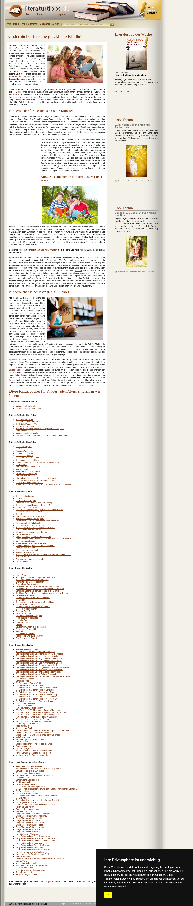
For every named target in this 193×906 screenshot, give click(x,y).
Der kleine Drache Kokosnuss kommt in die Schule (37, 591)
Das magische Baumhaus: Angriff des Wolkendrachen (39, 658)
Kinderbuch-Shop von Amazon (42, 250)
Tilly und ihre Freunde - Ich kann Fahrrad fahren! (36, 478)
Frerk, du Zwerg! (23, 611)
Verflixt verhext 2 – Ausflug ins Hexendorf (33, 753)
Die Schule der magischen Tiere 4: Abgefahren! (36, 692)
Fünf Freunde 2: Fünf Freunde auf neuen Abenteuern (38, 710)
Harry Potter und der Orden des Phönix (32, 845)
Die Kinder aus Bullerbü (26, 604)
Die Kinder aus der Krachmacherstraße (33, 607)
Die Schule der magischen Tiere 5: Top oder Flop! (37, 694)
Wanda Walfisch (22, 557)
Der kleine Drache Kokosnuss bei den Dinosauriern (37, 586)
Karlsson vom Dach (24, 728)
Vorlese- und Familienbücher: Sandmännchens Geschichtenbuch (43, 554)
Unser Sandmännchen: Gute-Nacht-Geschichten (36, 480)
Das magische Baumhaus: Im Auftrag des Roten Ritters (39, 670)
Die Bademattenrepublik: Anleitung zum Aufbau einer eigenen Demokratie (47, 789)
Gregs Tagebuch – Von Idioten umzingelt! (33, 814)
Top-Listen (13, 24)
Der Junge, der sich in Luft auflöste (30, 771)
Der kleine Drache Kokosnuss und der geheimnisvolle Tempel (42, 593)
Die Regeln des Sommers (27, 609)
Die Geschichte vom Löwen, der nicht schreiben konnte (39, 509)
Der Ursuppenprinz (24, 782)
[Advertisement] (46, 31)
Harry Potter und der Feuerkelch (29, 843)
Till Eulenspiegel (23, 748)
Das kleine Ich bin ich (25, 496)
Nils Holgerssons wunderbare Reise (31, 543)
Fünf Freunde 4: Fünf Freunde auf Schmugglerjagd (37, 715)
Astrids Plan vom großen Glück (29, 766)
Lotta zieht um (22, 622)
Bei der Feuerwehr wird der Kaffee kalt (32, 580)
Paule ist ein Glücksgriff (26, 629)
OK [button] (108, 894)
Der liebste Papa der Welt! (27, 424)
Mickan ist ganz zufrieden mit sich (30, 739)
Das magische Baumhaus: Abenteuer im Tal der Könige (39, 654)
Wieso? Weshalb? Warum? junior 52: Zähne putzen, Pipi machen (43, 485)
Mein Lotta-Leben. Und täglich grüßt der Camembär (38, 735)
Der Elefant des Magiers (26, 500)
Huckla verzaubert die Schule (28, 530)
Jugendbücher (74, 385)
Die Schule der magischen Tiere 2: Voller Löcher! (36, 688)
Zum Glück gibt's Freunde (27, 638)
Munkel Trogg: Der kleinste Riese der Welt (34, 744)
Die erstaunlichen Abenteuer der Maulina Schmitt (36, 796)
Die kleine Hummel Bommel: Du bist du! (33, 505)
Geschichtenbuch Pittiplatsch (28, 523)
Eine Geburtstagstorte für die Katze (31, 516)
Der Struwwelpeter (24, 446)
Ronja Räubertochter (25, 872)
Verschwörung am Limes (26, 874)
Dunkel (19, 514)
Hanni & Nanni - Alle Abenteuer (29, 834)
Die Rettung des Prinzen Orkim (29, 683)
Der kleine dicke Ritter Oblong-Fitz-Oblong (34, 503)
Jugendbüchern (53, 881)
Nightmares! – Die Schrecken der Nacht (33, 865)
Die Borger (20, 600)
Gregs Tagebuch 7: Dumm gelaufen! (31, 827)
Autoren (45, 24)
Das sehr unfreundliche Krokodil (29, 422)
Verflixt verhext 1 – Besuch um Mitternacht (34, 751)
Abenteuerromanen (17, 76)
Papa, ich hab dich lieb (25, 548)
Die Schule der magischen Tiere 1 (30, 685)
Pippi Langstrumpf (23, 746)
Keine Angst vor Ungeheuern (28, 467)
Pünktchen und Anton (25, 868)
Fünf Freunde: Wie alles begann (29, 708)
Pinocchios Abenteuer (25, 552)
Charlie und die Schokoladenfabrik (31, 582)
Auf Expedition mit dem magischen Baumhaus (36, 577)
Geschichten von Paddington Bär (30, 525)
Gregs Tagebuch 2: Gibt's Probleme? (31, 816)
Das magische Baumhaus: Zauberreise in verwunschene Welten (43, 676)
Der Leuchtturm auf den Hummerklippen (33, 598)
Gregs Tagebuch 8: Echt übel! (28, 829)
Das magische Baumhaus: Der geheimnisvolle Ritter (38, 665)
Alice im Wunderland (24, 451)
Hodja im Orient (22, 620)
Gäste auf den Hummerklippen (29, 616)
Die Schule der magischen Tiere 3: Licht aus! (35, 690)
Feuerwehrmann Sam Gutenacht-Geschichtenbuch (37, 521)
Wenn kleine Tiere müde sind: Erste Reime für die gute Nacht (42, 435)
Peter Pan (20, 631)
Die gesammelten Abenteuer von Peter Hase (35, 602)
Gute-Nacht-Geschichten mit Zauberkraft (135, 181)
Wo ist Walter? (22, 561)
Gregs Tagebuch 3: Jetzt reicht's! (30, 818)
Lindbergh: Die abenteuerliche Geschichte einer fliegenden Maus (43, 539)
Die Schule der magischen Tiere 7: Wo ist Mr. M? (36, 699)
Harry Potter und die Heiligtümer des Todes (34, 850)
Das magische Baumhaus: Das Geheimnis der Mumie (38, 661)
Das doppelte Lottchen (25, 679)
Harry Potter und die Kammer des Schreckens (35, 838)
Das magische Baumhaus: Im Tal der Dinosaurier (37, 674)
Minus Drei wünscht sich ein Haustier (31, 627)
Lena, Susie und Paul (25, 431)
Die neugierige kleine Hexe (27, 460)
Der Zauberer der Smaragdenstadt (31, 787)
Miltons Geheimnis (24, 861)
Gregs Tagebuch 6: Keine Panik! (29, 825)
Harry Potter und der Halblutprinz (30, 847)
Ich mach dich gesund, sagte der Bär (31, 532)
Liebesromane (15, 370)
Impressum (66, 904)
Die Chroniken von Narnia (27, 793)
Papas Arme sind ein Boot (27, 550)
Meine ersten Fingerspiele (27, 433)
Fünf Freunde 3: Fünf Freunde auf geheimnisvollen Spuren (41, 712)
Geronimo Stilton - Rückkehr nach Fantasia (34, 721)
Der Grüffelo (21, 449)
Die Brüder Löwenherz (25, 791)
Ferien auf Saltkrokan (25, 807)
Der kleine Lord (22, 778)
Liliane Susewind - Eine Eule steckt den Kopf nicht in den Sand (42, 730)
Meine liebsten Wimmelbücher (28, 471)
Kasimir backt (21, 464)
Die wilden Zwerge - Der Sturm (29, 512)
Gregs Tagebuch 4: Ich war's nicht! (30, 820)
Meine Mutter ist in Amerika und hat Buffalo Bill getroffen (40, 859)
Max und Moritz (22, 469)
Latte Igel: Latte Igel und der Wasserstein (33, 536)
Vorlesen (13, 94)
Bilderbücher (72, 119)
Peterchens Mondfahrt (25, 634)
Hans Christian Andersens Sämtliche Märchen (35, 527)
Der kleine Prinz (22, 681)
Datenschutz (87, 904)
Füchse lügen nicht (24, 706)
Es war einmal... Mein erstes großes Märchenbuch (37, 462)
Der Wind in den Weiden (26, 784)
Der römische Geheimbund (27, 780)
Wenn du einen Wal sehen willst (29, 559)
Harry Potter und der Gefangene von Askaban (35, 841)
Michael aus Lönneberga (26, 473)
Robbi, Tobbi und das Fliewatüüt (29, 636)
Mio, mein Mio (22, 742)
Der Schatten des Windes (130, 75)
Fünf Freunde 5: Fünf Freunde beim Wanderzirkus (37, 717)
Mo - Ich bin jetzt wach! (25, 541)
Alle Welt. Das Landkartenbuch (29, 649)
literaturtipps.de (122, 92)
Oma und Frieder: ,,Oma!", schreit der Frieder (35, 545)
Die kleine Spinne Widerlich (27, 458)
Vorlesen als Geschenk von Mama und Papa (136, 271)
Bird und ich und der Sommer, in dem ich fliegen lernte (39, 769)
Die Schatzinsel (22, 798)
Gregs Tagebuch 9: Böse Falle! (29, 832)
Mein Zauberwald (23, 737)
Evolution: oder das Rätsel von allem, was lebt (35, 805)
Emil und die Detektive (25, 703)
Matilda (19, 625)
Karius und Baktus (23, 534)
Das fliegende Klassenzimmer (29, 773)
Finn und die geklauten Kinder (28, 809)
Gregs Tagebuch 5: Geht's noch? (30, 823)
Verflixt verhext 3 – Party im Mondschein (33, 755)
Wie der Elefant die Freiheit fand (29, 482)
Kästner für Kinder (23, 856)
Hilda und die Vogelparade (27, 618)
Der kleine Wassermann (26, 595)
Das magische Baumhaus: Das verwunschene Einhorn (39, 663)
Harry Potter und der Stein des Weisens (33, 836)
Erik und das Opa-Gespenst (27, 584)
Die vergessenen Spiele (26, 802)
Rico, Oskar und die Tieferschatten (30, 870)
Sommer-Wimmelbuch (25, 476)
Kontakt (76, 904)
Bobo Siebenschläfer (24, 419)
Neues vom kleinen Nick (26, 863)
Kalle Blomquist (22, 726)
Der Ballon (20, 498)
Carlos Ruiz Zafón (122, 72)
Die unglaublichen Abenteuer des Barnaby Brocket (37, 800)
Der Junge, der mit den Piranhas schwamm (34, 775)
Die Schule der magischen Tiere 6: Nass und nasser (38, 697)
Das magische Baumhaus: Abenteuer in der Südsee (38, 656)
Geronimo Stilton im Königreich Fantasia (33, 719)
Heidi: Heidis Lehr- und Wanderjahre (31, 852)
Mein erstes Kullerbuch (25, 406)
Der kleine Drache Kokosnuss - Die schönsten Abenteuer (40, 589)
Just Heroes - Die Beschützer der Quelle (33, 854)
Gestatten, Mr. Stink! (25, 811)
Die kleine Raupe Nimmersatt (28, 408)
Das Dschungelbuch (24, 455)
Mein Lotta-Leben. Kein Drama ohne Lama (34, 733)
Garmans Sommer (23, 613)
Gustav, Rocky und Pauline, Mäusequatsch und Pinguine (40, 428)
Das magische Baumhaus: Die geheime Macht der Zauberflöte (42, 667)
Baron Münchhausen (24, 453)
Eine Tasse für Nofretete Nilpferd (30, 518)
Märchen (78, 270)
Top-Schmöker (29, 24)
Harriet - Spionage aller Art (27, 724)
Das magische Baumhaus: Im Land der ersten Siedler (38, 672)
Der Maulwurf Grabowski (26, 507)
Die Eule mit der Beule (25, 426)
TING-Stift (64, 150)
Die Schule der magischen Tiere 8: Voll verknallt (36, 701)
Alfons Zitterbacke (23, 575)
